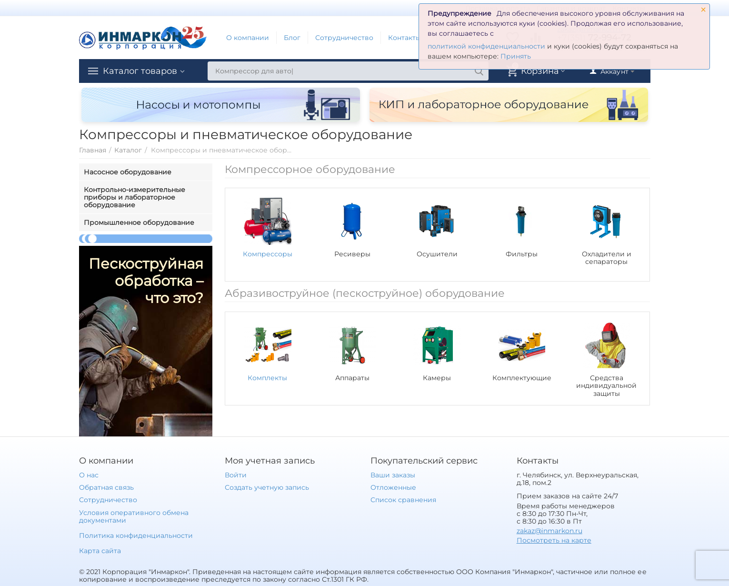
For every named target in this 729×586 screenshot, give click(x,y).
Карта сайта (100, 550)
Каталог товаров (140, 71)
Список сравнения (403, 499)
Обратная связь (106, 487)
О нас (89, 475)
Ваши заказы (392, 475)
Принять (515, 56)
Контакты (404, 37)
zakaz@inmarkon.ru (549, 530)
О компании (247, 37)
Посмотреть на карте (554, 540)
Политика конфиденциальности (136, 535)
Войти (236, 475)
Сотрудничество (344, 37)
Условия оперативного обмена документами (134, 516)
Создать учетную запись (267, 487)
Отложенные (393, 487)
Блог (292, 37)
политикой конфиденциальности (486, 46)
